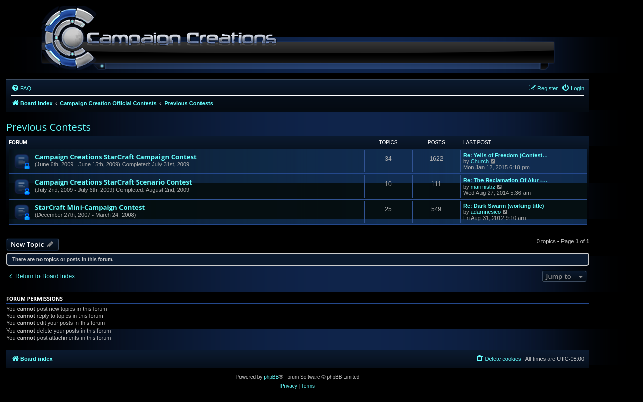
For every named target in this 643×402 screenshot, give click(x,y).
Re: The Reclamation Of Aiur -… (505, 180)
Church (480, 161)
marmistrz (483, 187)
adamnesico (486, 212)
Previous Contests (48, 127)
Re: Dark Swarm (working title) (503, 206)
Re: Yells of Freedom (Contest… (505, 155)
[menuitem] (21, 88)
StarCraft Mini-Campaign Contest (90, 207)
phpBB (271, 377)
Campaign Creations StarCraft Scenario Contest (113, 182)
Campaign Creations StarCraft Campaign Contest (116, 156)
